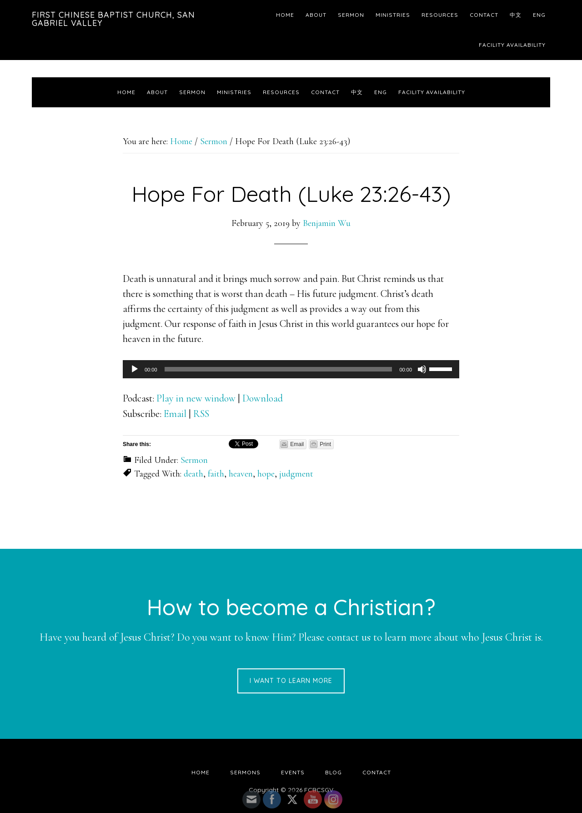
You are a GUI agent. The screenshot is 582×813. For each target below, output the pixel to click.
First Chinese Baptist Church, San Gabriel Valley (113, 19)
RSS (201, 414)
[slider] (278, 369)
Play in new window (196, 398)
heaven (241, 473)
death (193, 473)
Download (262, 398)
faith (216, 473)
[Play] (134, 369)
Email (175, 414)
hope (266, 473)
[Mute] (421, 369)
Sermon (194, 460)
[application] (291, 369)
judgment (296, 473)
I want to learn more (291, 681)
